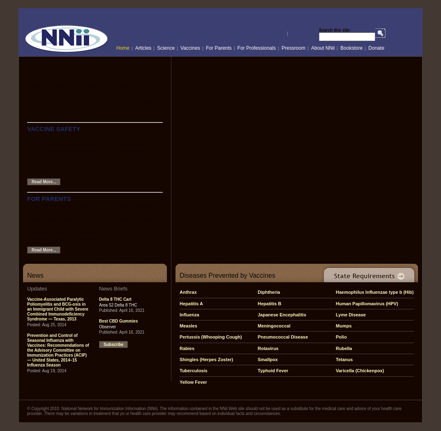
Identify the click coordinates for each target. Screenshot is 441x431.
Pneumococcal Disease (283, 336)
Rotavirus (268, 348)
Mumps (344, 325)
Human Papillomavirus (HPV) (367, 303)
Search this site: (335, 30)
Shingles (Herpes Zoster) (206, 359)
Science (166, 48)
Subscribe (113, 344)
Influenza (189, 314)
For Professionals (257, 48)
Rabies (187, 348)
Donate (376, 48)
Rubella (344, 348)
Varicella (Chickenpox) (360, 370)
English (276, 33)
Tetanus (344, 359)
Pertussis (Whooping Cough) (211, 336)
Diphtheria (269, 292)
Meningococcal (274, 325)
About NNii (323, 48)
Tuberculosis (194, 370)
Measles (188, 325)
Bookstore (351, 48)
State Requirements (367, 273)
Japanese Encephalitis (282, 314)
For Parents (219, 48)
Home (122, 48)
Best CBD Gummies (118, 321)
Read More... (44, 182)
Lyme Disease (351, 314)
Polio (341, 336)
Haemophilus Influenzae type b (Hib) (374, 292)
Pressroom (293, 48)
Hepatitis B (269, 303)
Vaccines (190, 48)
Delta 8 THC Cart (115, 299)
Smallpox (268, 359)
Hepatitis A (191, 303)
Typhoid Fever (273, 370)
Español (299, 33)
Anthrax (188, 292)
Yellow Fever (193, 382)
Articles (143, 48)
